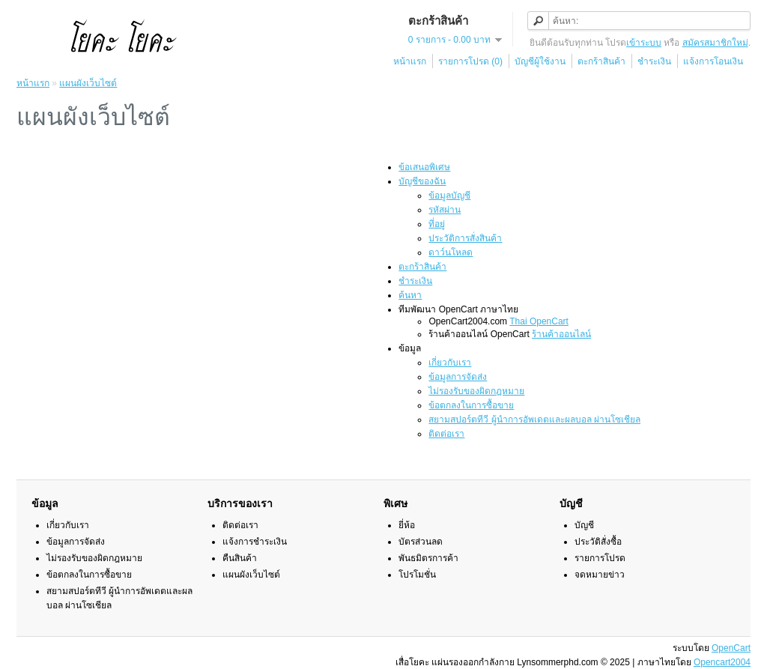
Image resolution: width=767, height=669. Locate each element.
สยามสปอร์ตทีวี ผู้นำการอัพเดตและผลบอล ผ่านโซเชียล (534, 419)
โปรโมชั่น (417, 574)
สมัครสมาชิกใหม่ (715, 42)
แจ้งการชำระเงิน (254, 541)
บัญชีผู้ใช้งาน (540, 61)
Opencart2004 (722, 662)
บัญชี (584, 525)
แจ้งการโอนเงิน (713, 61)
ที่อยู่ (436, 224)
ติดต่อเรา (446, 434)
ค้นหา (410, 295)
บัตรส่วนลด (420, 541)
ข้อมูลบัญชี (449, 195)
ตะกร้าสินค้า (601, 61)
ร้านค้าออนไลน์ (561, 334)
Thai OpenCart (539, 321)
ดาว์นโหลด (450, 252)
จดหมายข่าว (600, 574)
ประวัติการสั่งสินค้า (465, 238)
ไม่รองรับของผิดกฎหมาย (476, 391)
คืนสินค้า (239, 558)
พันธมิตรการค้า (428, 558)
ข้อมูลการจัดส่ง (457, 377)
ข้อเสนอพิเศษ (424, 167)
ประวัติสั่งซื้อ (598, 541)
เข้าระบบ (643, 42)
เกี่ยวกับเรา (449, 362)
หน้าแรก (409, 61)
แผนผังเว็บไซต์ (88, 83)
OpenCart (731, 648)
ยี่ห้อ (406, 525)
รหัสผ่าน (444, 210)
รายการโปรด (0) (470, 61)
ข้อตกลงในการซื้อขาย (471, 405)
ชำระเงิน (654, 61)
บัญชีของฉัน (422, 181)
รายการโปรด (600, 558)
